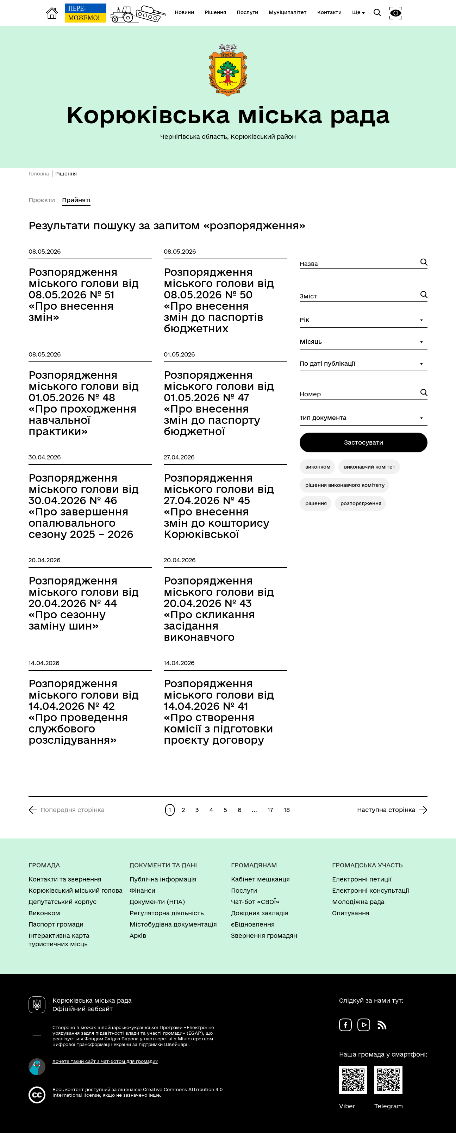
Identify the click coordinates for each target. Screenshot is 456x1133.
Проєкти (42, 200)
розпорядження (361, 503)
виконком (317, 467)
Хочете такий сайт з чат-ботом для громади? (105, 1061)
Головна (39, 174)
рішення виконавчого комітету (345, 485)
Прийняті (76, 200)
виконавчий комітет (369, 467)
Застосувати (363, 442)
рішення (316, 503)
